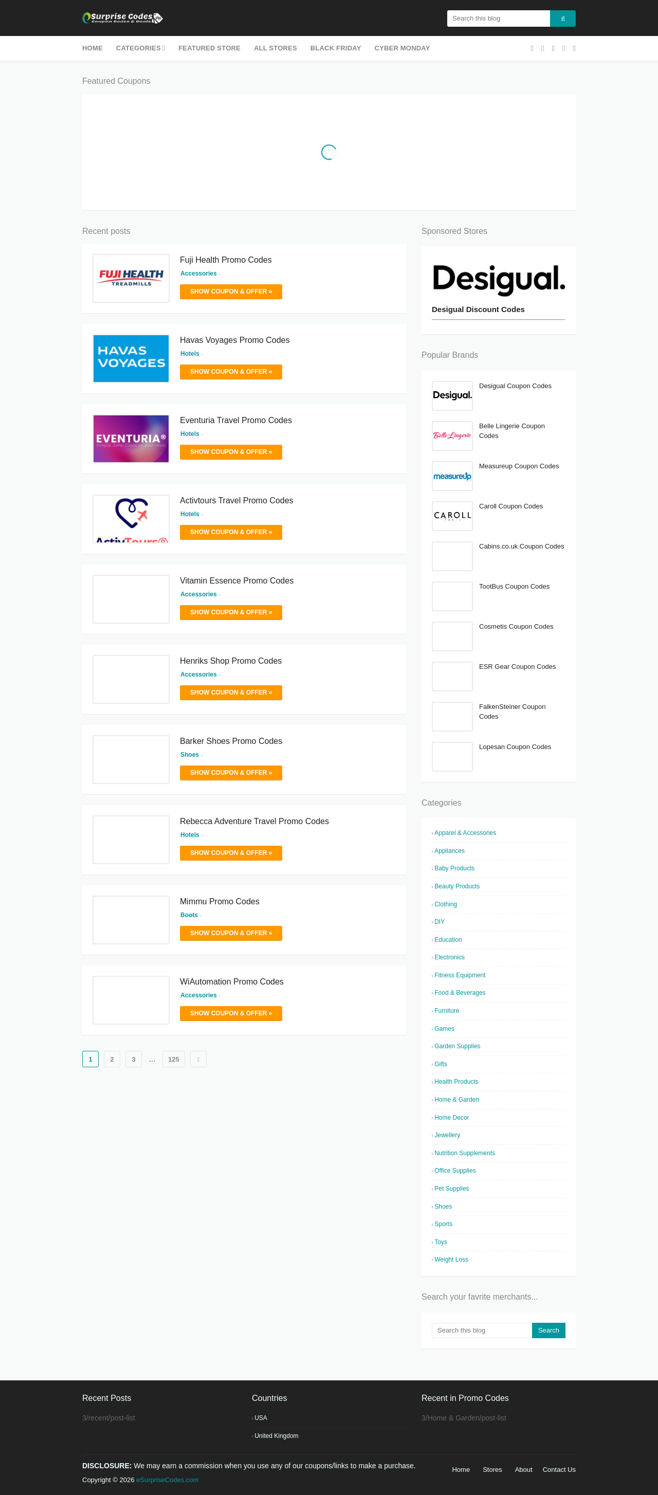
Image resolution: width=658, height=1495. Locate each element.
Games (444, 1028)
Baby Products (454, 868)
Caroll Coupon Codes (511, 506)
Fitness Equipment (459, 975)
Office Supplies (455, 1170)
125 (173, 1059)
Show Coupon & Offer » (231, 291)
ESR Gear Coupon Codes (517, 666)
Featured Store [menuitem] (209, 48)
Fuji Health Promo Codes (226, 260)
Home (461, 1469)
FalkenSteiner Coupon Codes (512, 712)
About (524, 1469)
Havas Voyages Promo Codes (234, 340)
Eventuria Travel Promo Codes (236, 420)
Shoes (443, 1206)
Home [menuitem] (92, 48)
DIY (439, 921)
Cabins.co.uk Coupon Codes (521, 546)
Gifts (440, 1064)
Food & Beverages (459, 992)
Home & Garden (456, 1099)
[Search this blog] (482, 1330)
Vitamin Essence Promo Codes (237, 580)
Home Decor (451, 1117)
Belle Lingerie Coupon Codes (512, 431)
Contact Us (559, 1469)
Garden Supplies (457, 1046)
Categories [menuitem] (138, 48)
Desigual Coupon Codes (515, 386)
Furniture (446, 1010)
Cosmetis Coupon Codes (516, 626)
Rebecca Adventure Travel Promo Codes (254, 821)
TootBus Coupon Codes (514, 586)
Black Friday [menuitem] (335, 48)
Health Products (456, 1081)
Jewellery (447, 1135)
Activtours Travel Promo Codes (237, 500)
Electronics (449, 957)
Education (448, 939)
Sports (443, 1224)
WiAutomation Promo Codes (232, 981)
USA (260, 1417)
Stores (492, 1469)
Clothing (445, 904)
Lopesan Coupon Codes (515, 747)
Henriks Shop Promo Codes (231, 661)
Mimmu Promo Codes (220, 901)
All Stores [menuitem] (275, 48)
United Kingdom (276, 1435)
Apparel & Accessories (465, 832)
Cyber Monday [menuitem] (402, 48)
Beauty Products (457, 886)
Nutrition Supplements (464, 1153)
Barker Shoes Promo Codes (231, 741)
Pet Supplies (451, 1188)
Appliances (449, 850)
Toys (440, 1242)
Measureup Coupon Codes (519, 466)
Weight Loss (451, 1259)
